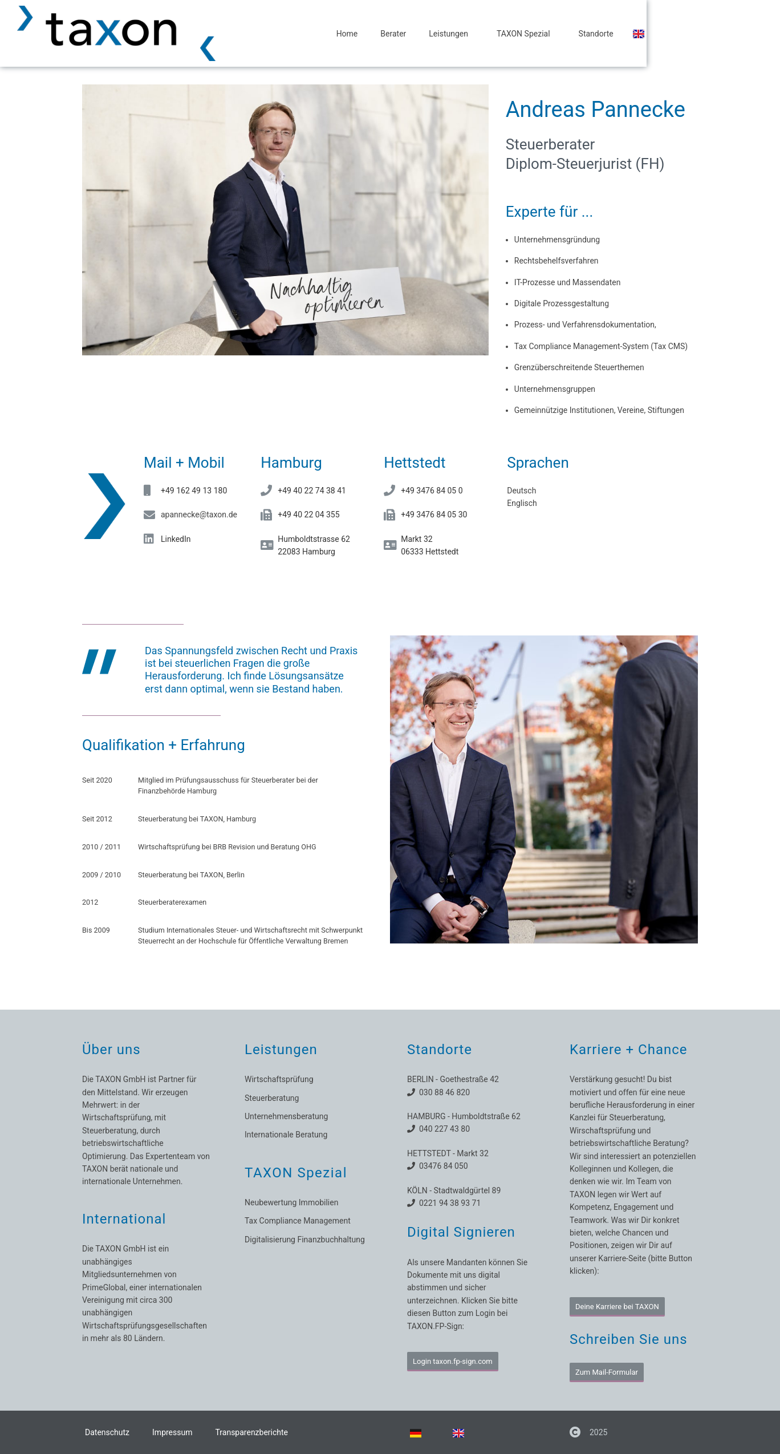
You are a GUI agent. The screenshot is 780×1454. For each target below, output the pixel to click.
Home (415, 33)
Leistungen (519, 33)
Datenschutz (107, 1432)
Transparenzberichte (251, 1432)
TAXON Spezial (594, 33)
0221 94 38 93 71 (448, 1203)
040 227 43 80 (442, 1128)
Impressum (172, 1432)
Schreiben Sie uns (629, 1339)
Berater (462, 33)
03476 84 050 (441, 1166)
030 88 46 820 (442, 1092)
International (124, 1219)
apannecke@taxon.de (199, 514)
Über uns (111, 1050)
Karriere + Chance (629, 1050)
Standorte (664, 33)
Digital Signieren (461, 1232)
